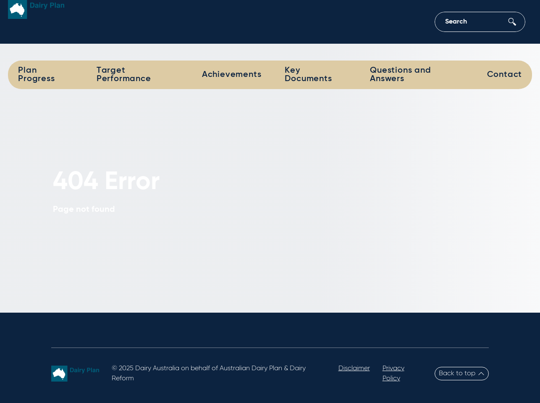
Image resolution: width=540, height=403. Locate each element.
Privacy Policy (393, 373)
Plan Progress (36, 74)
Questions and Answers (400, 74)
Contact (504, 75)
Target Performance (124, 74)
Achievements (232, 75)
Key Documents (308, 74)
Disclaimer (354, 368)
